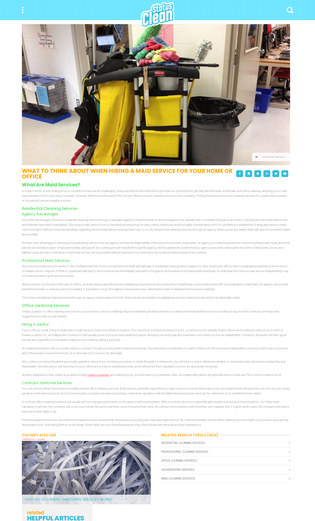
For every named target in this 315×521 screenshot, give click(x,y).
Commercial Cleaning (273, 157)
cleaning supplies (98, 375)
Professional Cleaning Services (184, 451)
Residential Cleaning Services (183, 443)
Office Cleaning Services (179, 460)
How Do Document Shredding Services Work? (68, 499)
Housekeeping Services (178, 469)
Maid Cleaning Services (178, 478)
